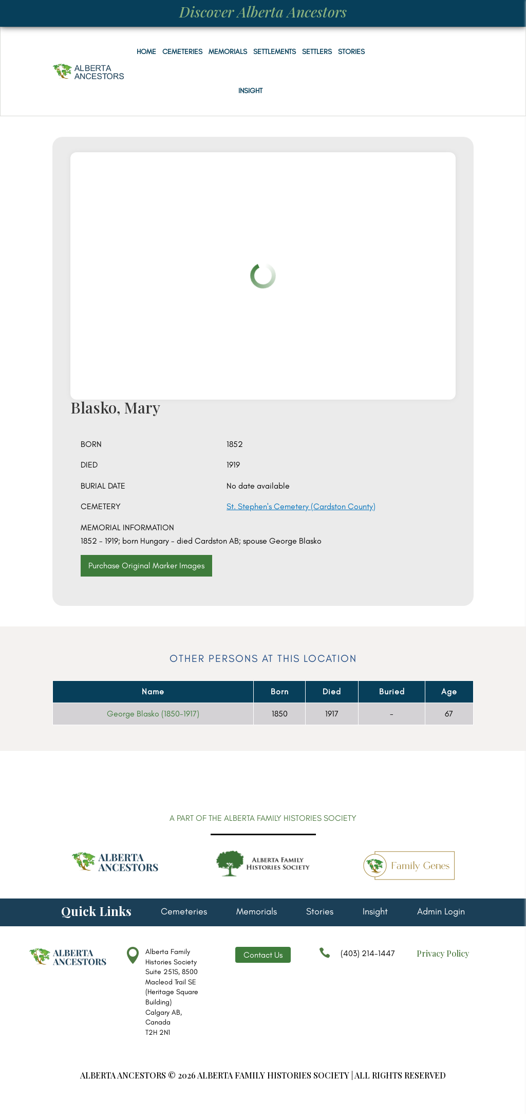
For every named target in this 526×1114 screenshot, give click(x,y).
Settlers (317, 51)
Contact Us (263, 955)
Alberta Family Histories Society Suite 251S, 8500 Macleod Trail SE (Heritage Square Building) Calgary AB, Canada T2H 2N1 (171, 992)
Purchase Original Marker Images (146, 565)
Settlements (274, 51)
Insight (250, 90)
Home (146, 51)
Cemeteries (182, 51)
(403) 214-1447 (357, 958)
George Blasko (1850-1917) (153, 713)
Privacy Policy (443, 953)
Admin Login (441, 912)
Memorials (228, 51)
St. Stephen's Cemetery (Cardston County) (301, 506)
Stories (351, 51)
